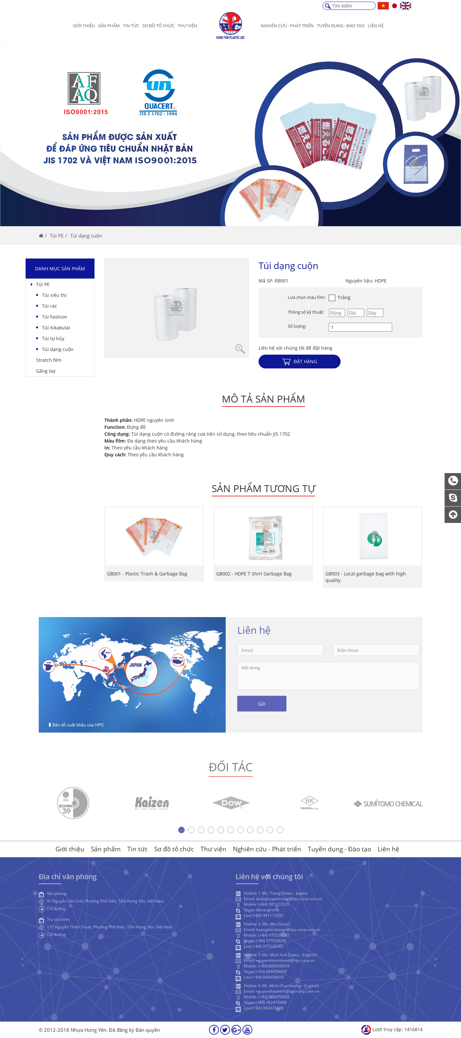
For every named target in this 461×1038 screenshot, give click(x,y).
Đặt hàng (299, 361)
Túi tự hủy (53, 338)
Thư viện (187, 26)
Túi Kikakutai (56, 327)
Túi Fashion (54, 317)
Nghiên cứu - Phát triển (287, 26)
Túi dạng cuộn (57, 349)
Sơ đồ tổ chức (158, 26)
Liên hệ (376, 26)
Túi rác (49, 306)
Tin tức (131, 26)
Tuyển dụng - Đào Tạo (341, 26)
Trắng (339, 297)
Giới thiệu (84, 26)
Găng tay (45, 371)
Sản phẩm (109, 26)
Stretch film (48, 360)
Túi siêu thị (54, 295)
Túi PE (43, 284)
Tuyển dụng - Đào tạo (339, 849)
